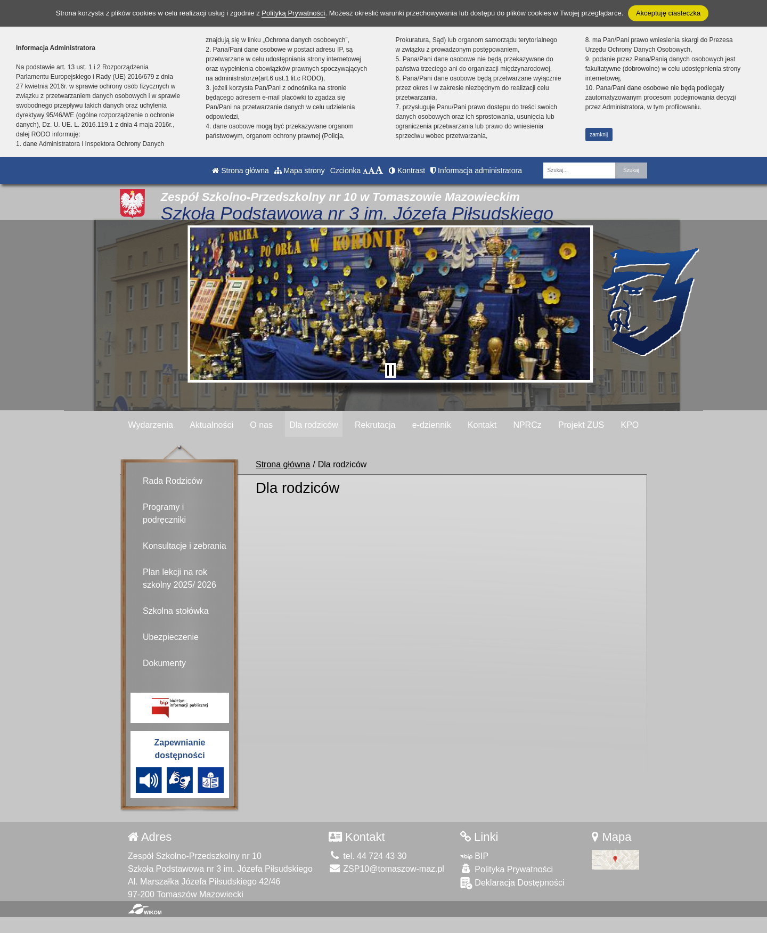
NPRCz (527, 424)
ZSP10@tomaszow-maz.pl (386, 868)
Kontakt (482, 424)
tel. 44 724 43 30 (368, 856)
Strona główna (240, 170)
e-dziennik (431, 424)
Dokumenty (164, 663)
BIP (474, 856)
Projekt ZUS (581, 424)
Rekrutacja (375, 424)
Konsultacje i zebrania (184, 545)
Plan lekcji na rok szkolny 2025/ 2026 (179, 578)
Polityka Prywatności (506, 869)
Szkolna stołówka (176, 610)
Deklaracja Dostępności (512, 883)
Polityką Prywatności (293, 13)
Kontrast (407, 170)
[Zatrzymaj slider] (390, 370)
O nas (261, 424)
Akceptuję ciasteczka (668, 13)
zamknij (599, 134)
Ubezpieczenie (171, 637)
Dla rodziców (313, 424)
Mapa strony (299, 170)
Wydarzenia (150, 424)
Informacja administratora (476, 170)
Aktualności (211, 424)
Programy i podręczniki (164, 513)
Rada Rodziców (172, 480)
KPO (630, 424)
